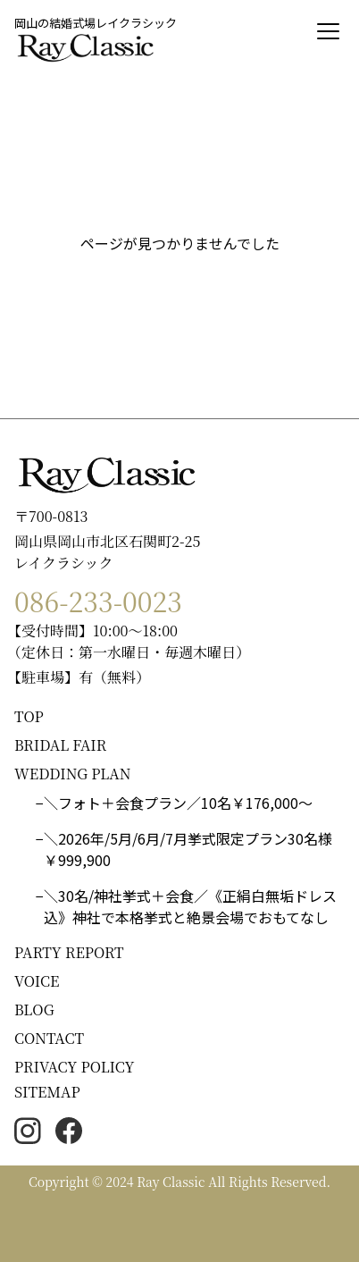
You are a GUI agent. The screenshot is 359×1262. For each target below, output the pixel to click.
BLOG (34, 1009)
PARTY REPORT (69, 952)
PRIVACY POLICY (74, 1066)
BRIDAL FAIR (60, 745)
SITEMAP (47, 1091)
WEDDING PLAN (72, 773)
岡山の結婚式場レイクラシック (95, 22)
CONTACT (49, 1038)
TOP (29, 716)
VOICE (36, 981)
